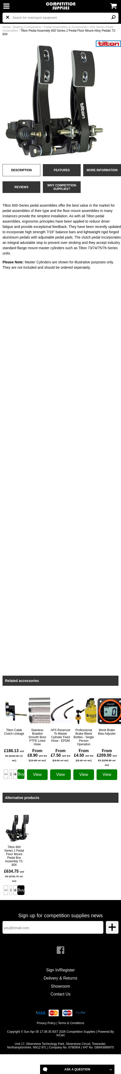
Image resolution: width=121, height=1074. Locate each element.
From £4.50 (84, 755)
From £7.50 (60, 755)
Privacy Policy (46, 1023)
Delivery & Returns (60, 978)
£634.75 (14, 875)
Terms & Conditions (71, 1023)
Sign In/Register (60, 970)
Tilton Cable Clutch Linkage (14, 731)
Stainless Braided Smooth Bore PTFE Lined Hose (37, 737)
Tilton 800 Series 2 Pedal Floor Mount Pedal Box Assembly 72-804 (14, 856)
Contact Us (60, 994)
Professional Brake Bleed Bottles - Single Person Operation (84, 737)
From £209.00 (107, 757)
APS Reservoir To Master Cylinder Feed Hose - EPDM (61, 735)
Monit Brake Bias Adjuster (107, 731)
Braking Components (27, 27)
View (37, 774)
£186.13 (14, 755)
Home (7, 27)
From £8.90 (37, 755)
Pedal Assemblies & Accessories (65, 27)
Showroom (60, 986)
